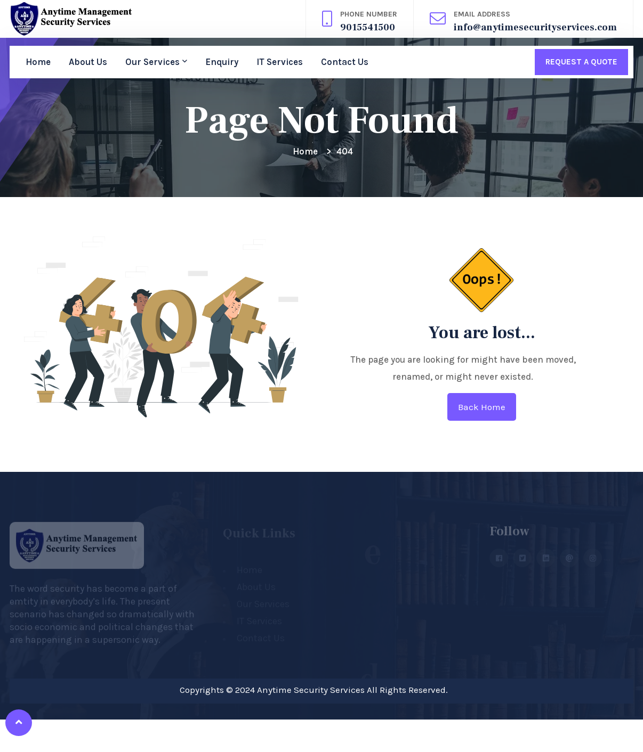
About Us (88, 61)
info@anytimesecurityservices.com (535, 27)
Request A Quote (581, 62)
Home (38, 61)
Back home (481, 407)
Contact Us (344, 61)
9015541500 (367, 27)
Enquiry (221, 61)
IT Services (279, 61)
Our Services (152, 61)
